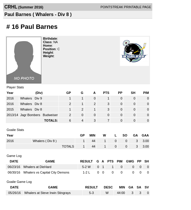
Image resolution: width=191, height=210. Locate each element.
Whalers (26, 98)
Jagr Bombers (30, 115)
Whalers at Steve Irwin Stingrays (47, 193)
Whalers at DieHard (37, 167)
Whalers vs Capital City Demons (46, 172)
